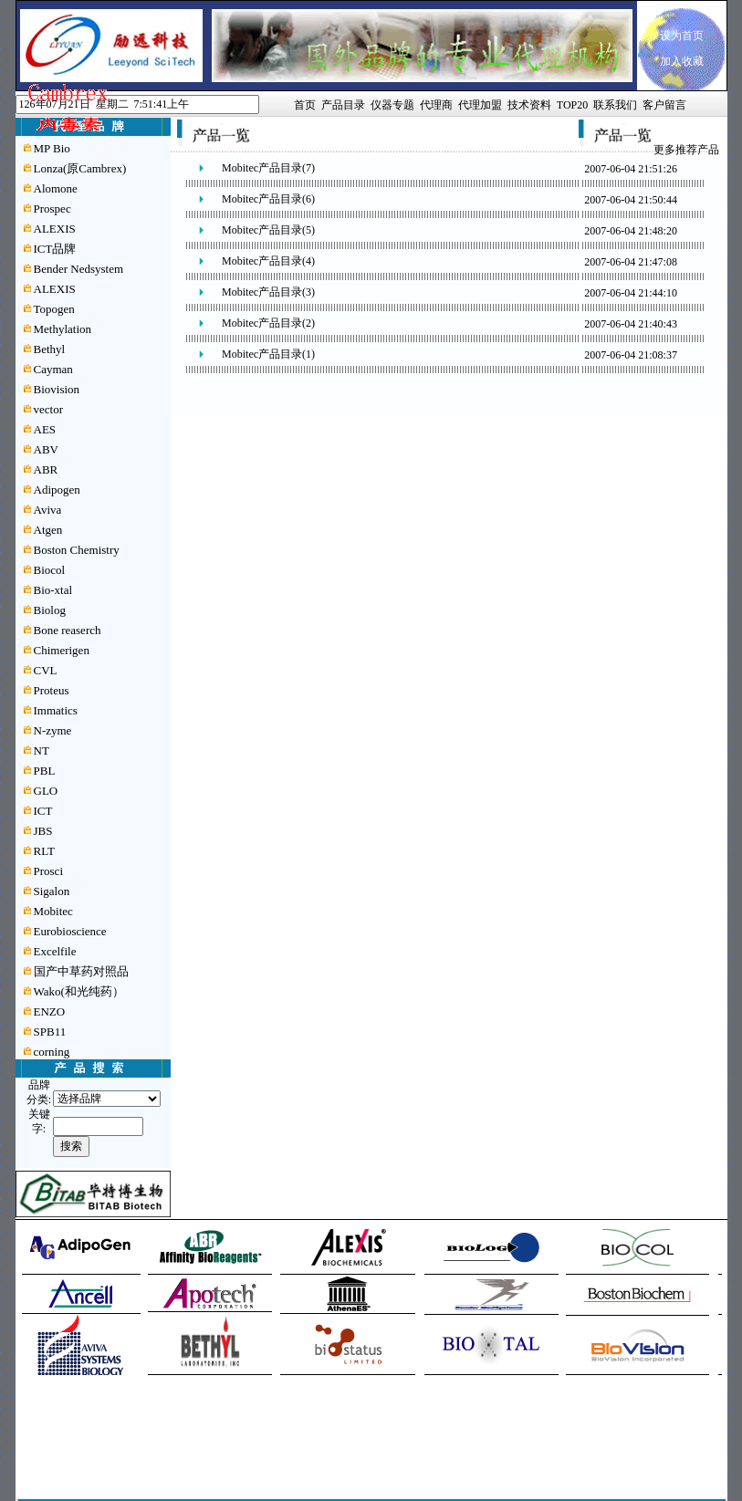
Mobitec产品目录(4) (268, 261)
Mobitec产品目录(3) (268, 292)
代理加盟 (480, 105)
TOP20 (572, 105)
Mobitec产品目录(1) (268, 354)
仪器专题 (392, 105)
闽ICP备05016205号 (307, 1457)
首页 (305, 105)
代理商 (436, 105)
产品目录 (343, 105)
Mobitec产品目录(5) (268, 230)
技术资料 (529, 105)
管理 (265, 1441)
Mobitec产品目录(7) (268, 168)
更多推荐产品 (686, 149)
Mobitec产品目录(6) (268, 199)
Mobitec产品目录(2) (268, 323)
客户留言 (664, 105)
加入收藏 (682, 61)
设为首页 (682, 35)
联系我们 (615, 105)
